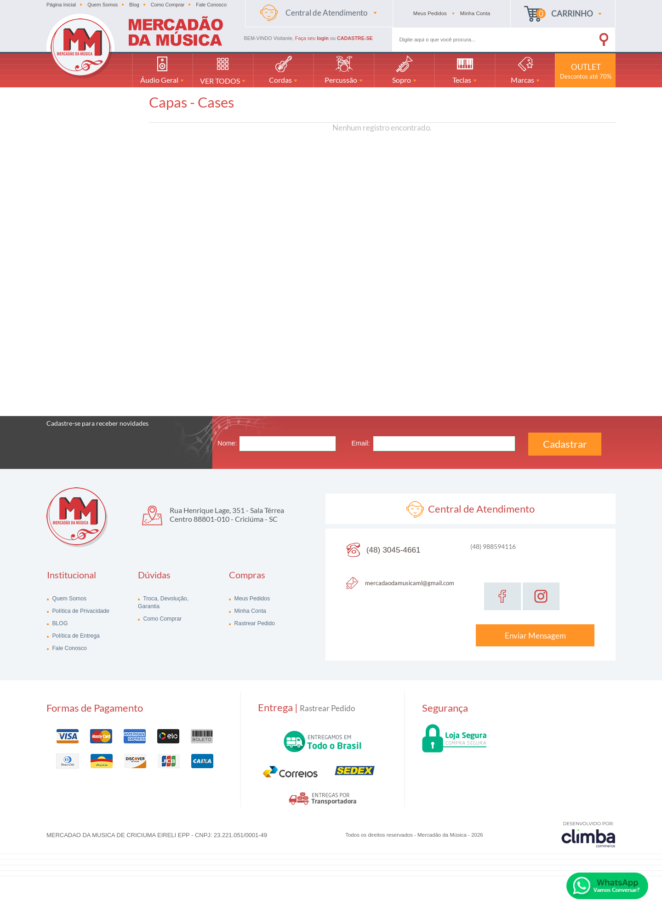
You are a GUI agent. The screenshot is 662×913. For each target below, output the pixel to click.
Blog (134, 4)
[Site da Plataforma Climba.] (588, 834)
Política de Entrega (75, 636)
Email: (360, 443)
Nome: (227, 443)
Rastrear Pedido (254, 623)
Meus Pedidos (251, 598)
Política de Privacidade (80, 611)
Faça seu (312, 38)
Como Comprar (168, 4)
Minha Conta (249, 611)
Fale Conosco (211, 4)
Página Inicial (61, 4)
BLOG (59, 623)
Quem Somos (102, 4)
